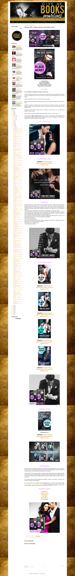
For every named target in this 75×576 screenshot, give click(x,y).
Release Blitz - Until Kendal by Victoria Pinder (17, 235)
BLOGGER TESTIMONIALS (41, 21)
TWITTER (44, 496)
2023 (13, 113)
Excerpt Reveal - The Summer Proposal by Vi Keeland (17, 292)
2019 (13, 307)
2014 (13, 313)
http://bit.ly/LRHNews (60, 485)
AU (51, 161)
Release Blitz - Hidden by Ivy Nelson (17, 164)
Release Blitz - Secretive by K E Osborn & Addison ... (17, 154)
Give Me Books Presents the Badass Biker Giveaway (19, 89)
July (13, 121)
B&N (37, 163)
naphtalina (39, 573)
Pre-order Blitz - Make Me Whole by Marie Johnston (17, 303)
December (14, 115)
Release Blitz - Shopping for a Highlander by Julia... (16, 260)
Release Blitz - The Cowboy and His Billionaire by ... (17, 200)
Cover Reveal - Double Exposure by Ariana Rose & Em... (17, 149)
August (14, 120)
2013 (13, 314)
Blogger (45, 573)
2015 (13, 312)
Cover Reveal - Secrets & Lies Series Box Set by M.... (17, 282)
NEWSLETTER (44, 493)
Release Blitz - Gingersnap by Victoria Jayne (16, 264)
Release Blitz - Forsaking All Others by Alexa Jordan (17, 143)
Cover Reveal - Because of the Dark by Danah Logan (17, 249)
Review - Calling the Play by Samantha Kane (19, 95)
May (13, 123)
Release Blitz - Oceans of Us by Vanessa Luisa (17, 216)
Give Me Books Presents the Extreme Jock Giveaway (19, 64)
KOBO (41, 163)
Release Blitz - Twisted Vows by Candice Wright (17, 266)
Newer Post (26, 565)
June (13, 122)
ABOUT (17, 21)
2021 (13, 305)
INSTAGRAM (44, 498)
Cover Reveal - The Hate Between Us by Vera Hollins (17, 129)
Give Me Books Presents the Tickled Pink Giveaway (19, 83)
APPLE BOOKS (48, 163)
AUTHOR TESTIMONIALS (27, 21)
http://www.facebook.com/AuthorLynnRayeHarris (33, 484)
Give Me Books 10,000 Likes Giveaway (19, 70)
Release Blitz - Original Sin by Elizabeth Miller (16, 225)
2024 (13, 112)
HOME (12, 21)
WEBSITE (44, 491)
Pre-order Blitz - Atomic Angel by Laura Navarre (17, 269)
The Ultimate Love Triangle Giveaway (18, 76)
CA (48, 161)
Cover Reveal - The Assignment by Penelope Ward (17, 223)
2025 (13, 111)
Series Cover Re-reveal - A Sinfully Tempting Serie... (17, 209)
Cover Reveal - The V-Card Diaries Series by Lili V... (17, 251)
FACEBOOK (44, 494)
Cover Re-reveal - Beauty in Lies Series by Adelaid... (17, 176)
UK (46, 161)
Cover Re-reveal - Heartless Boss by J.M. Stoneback (17, 227)
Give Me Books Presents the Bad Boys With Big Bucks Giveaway (19, 102)
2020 (13, 306)
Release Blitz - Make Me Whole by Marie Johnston (17, 214)
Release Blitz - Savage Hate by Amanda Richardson (17, 169)
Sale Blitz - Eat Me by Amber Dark (17, 195)
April (13, 124)
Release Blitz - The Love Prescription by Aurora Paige (17, 131)
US (43, 161)
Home (44, 565)
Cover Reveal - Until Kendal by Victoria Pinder (17, 280)
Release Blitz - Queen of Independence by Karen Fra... (17, 212)
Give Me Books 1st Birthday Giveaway (18, 58)
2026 (13, 110)
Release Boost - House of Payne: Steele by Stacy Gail (19, 52)
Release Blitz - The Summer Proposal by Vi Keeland (16, 271)
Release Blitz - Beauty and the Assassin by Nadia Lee (17, 285)
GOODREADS (44, 499)
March (14, 125)
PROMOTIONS (53, 21)
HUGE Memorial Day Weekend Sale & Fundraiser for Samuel (19, 46)
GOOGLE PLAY (44, 164)
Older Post (62, 565)
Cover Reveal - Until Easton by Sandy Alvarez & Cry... (17, 190)
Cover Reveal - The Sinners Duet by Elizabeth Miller (17, 301)
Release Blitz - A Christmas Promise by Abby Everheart (17, 244)
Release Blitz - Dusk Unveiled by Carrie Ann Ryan (17, 240)
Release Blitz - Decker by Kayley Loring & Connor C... (17, 246)
